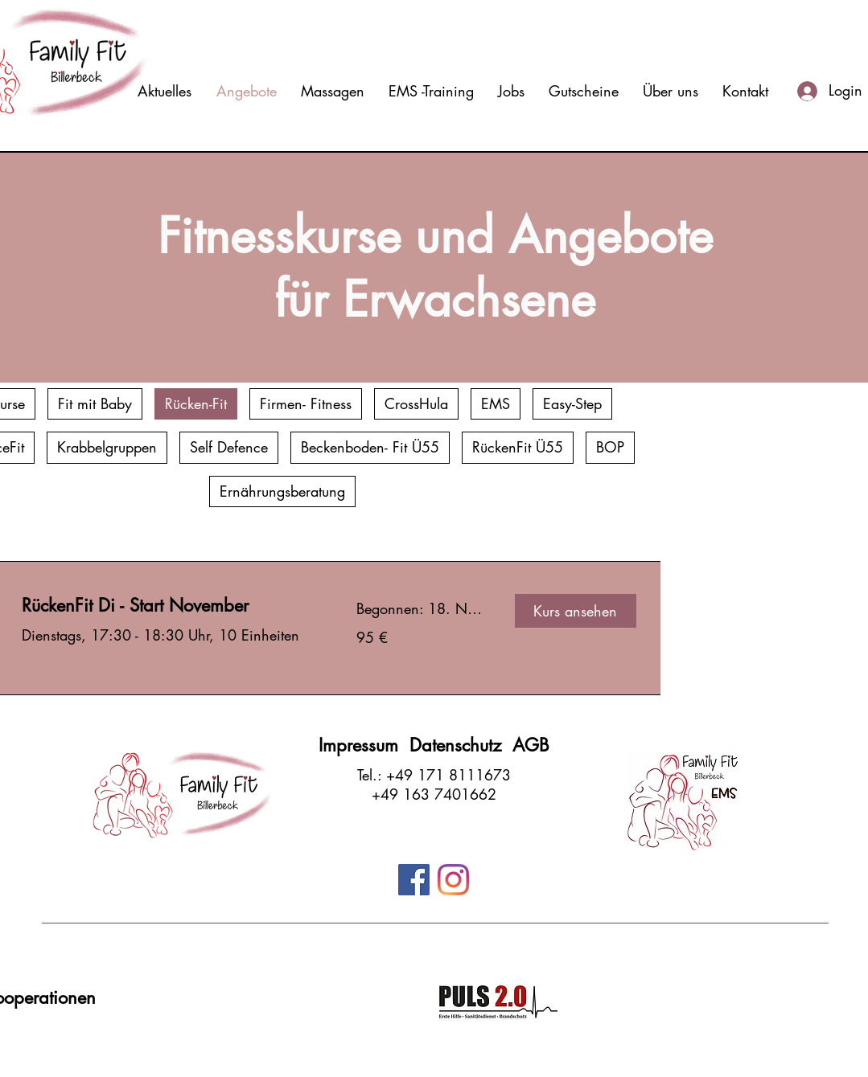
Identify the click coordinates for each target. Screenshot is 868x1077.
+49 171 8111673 (448, 774)
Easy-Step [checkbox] (572, 403)
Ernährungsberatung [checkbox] (282, 491)
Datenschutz (460, 745)
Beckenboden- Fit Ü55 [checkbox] (370, 447)
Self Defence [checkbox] (229, 447)
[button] (575, 611)
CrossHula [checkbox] (416, 403)
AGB (530, 745)
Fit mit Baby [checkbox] (95, 403)
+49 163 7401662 (434, 794)
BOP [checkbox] (610, 447)
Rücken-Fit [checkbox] (196, 403)
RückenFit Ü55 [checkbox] (517, 447)
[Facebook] (414, 879)
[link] (170, 605)
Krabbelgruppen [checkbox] (107, 447)
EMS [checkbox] (495, 403)
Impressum (364, 745)
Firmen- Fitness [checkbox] (306, 403)
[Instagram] (453, 879)
